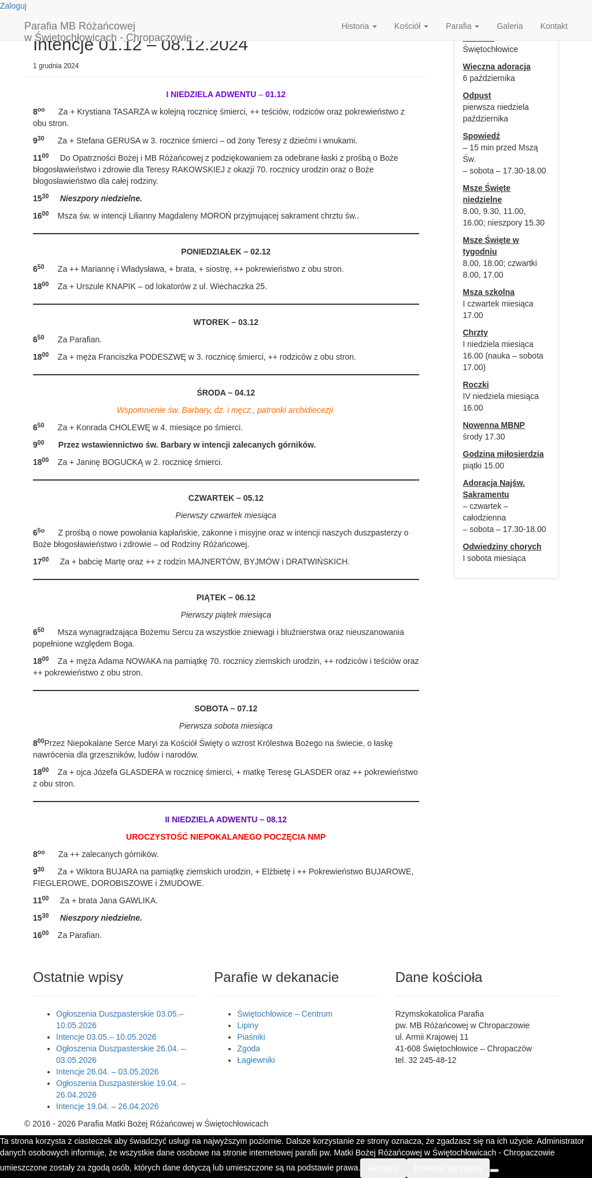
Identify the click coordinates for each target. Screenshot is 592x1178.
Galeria (510, 26)
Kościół (411, 26)
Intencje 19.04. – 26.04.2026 (107, 1106)
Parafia (462, 26)
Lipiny (247, 1025)
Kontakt (554, 26)
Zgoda (248, 1048)
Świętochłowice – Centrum (284, 1013)
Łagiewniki (256, 1060)
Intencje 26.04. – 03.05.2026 (107, 1071)
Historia (359, 26)
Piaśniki (251, 1037)
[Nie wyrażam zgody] (494, 1170)
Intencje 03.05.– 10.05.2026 (106, 1037)
